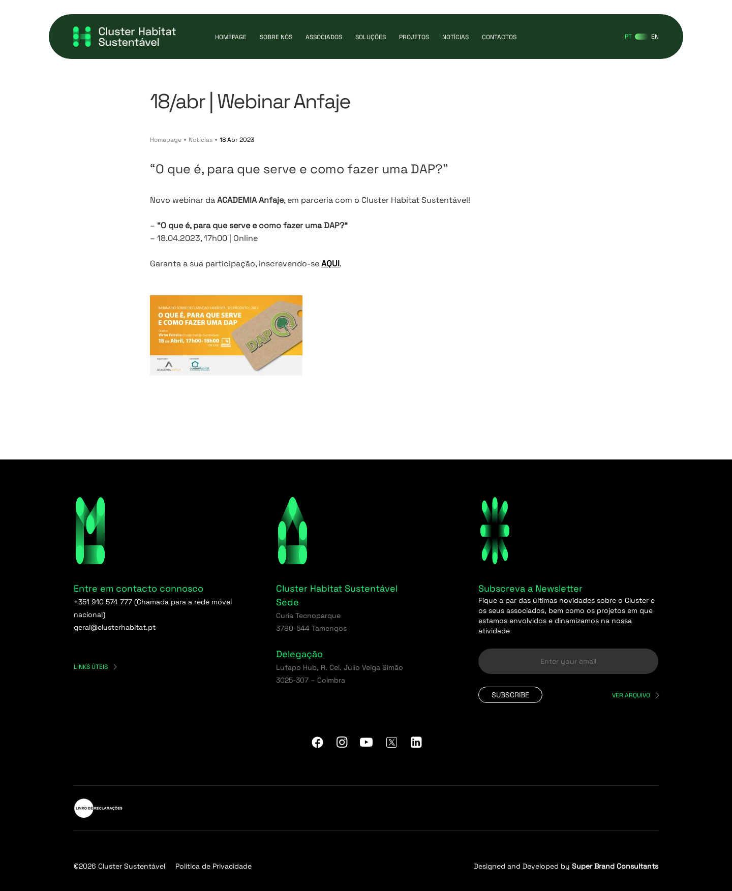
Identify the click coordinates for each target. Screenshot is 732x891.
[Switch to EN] (655, 37)
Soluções (370, 37)
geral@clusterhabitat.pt (115, 627)
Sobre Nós (276, 37)
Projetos (414, 37)
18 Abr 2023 (237, 140)
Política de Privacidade (213, 866)
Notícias (455, 37)
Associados (324, 37)
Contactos (499, 37)
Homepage (231, 37)
